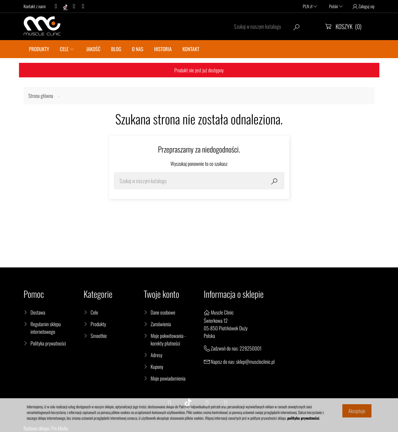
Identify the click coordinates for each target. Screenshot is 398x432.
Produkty (98, 324)
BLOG (116, 49)
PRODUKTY (39, 49)
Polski (336, 6)
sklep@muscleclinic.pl (255, 361)
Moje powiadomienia (168, 378)
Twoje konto (161, 294)
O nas (137, 49)
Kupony (157, 366)
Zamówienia (161, 324)
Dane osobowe (163, 312)
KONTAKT (190, 49)
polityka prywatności (303, 418)
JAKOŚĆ (93, 49)
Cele (94, 312)
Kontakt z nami (35, 6)
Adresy (156, 355)
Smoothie (99, 335)
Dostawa (38, 312)
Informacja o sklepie (234, 294)
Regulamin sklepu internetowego (46, 327)
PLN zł (310, 6)
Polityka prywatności (48, 343)
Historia (163, 49)
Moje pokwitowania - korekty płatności (168, 339)
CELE (64, 49)
